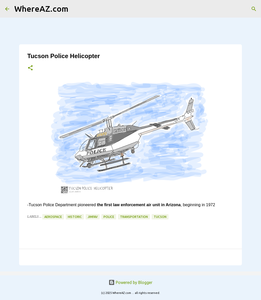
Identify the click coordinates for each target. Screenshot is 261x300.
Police (108, 216)
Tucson (160, 216)
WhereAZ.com (41, 8)
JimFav (93, 216)
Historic (75, 216)
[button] (30, 68)
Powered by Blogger (130, 282)
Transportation (134, 216)
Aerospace (53, 216)
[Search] (75, 9)
